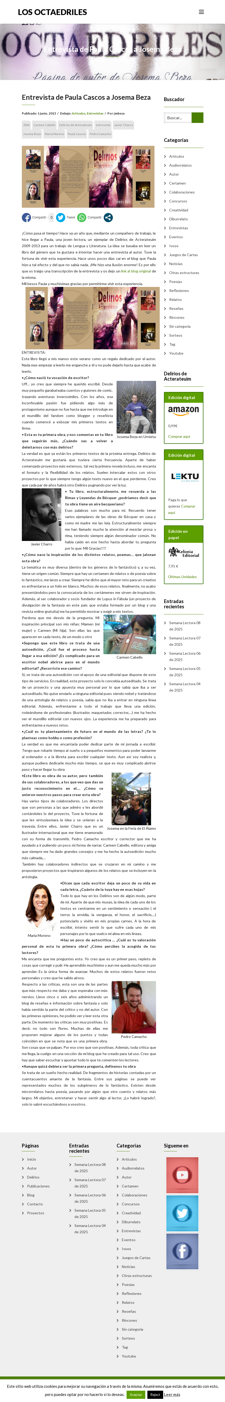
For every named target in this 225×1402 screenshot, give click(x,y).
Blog (30, 1195)
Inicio (31, 1159)
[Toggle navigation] (201, 12)
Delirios (33, 1177)
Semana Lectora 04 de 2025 (185, 687)
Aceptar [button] (136, 1395)
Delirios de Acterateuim (75, 125)
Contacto (35, 1204)
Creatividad (178, 210)
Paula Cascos (77, 134)
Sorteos (175, 335)
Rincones (176, 317)
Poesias (175, 281)
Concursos (178, 201)
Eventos (176, 237)
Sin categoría (180, 326)
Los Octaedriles (52, 12)
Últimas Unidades (182, 576)
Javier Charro (123, 125)
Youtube (176, 353)
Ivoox (173, 245)
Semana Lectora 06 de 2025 (185, 656)
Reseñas (176, 308)
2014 (26, 125)
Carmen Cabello (44, 125)
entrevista (103, 125)
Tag (172, 344)
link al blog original (136, 271)
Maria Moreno (54, 134)
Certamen (177, 183)
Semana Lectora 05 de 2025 (185, 671)
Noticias (176, 263)
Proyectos (35, 1213)
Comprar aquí (179, 436)
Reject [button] (155, 1395)
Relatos (175, 299)
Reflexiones (179, 290)
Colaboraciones (182, 192)
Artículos (79, 113)
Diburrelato (178, 219)
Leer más (172, 1394)
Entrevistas (95, 113)
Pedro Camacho (100, 134)
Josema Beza (32, 134)
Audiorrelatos (180, 165)
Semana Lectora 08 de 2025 (185, 625)
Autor (174, 174)
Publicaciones (38, 1186)
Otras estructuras (184, 272)
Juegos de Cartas (183, 254)
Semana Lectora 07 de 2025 (185, 641)
